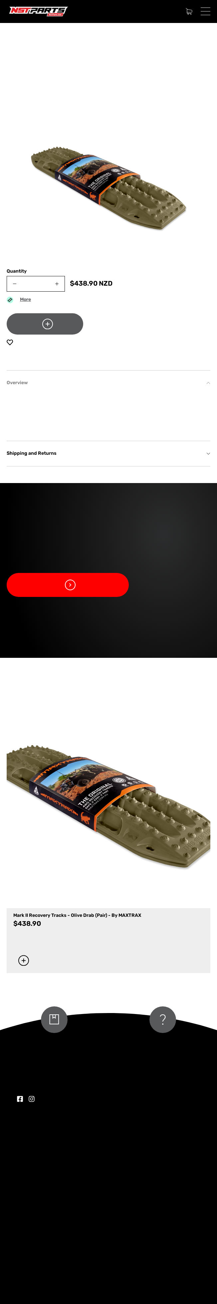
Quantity (17, 271)
